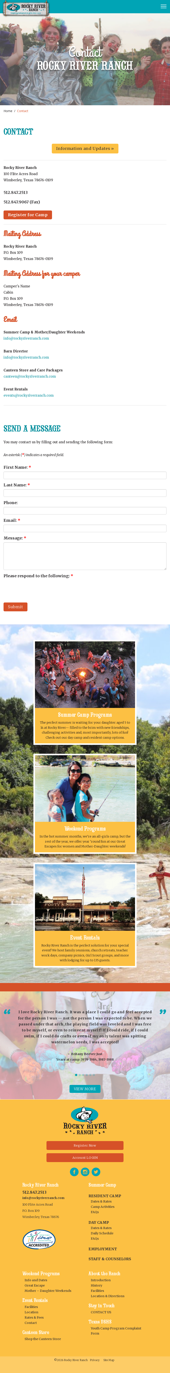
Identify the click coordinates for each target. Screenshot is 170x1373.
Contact (31, 1323)
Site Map (108, 1360)
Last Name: (17, 485)
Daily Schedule (102, 1233)
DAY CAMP (99, 1222)
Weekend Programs (85, 828)
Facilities (31, 1307)
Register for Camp (28, 214)
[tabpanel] (85, 1035)
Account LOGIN (85, 1158)
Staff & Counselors (110, 1259)
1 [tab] (76, 1075)
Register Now (85, 1145)
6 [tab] (94, 1075)
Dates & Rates (101, 1201)
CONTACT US (101, 1312)
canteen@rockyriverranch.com (30, 376)
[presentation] (37, 588)
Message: (15, 538)
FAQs (95, 1212)
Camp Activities (102, 1207)
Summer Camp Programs (85, 715)
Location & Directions (107, 1296)
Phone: (11, 502)
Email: (12, 520)
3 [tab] (83, 1075)
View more (85, 1089)
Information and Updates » (85, 148)
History (96, 1285)
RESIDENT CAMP (105, 1196)
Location (31, 1312)
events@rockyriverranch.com (29, 395)
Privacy (95, 1360)
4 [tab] (87, 1075)
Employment (103, 1249)
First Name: (17, 467)
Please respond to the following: (38, 575)
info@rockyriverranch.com (26, 338)
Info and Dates (36, 1280)
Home (8, 111)
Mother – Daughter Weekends (48, 1291)
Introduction (101, 1280)
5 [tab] (90, 1075)
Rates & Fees (34, 1317)
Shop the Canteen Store (43, 1339)
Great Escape (35, 1285)
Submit (15, 606)
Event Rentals (85, 937)
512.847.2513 (34, 1192)
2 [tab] (80, 1075)
